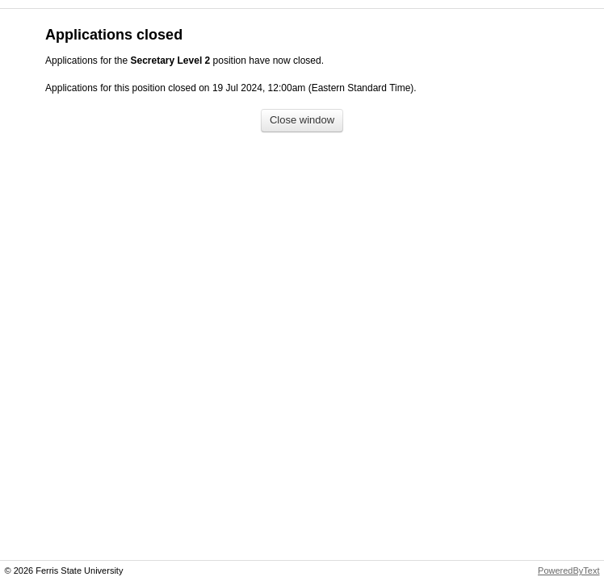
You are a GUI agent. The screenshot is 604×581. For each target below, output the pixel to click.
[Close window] (302, 120)
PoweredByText (568, 570)
